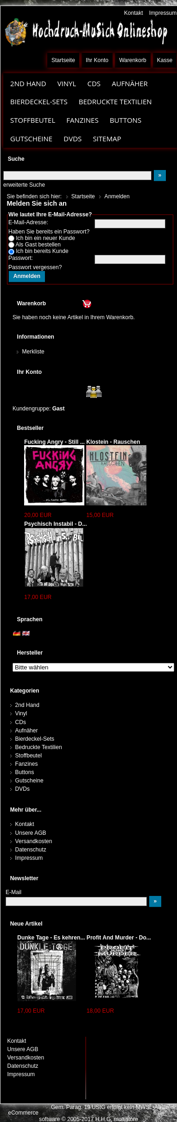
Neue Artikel (26, 923)
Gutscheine (31, 138)
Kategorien (24, 690)
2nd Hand (28, 83)
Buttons (125, 120)
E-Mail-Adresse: (28, 222)
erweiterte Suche (24, 185)
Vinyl (66, 83)
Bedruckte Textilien (115, 101)
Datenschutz (30, 849)
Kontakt (133, 13)
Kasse (165, 60)
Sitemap (107, 138)
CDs (94, 83)
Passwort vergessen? (35, 267)
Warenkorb (132, 60)
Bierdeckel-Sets (39, 101)
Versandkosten (33, 841)
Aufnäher (130, 83)
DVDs (72, 138)
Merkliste (33, 351)
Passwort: (20, 258)
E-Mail (13, 892)
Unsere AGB (30, 833)
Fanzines (82, 120)
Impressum (163, 13)
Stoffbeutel (32, 120)
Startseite (63, 60)
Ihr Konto (97, 60)
